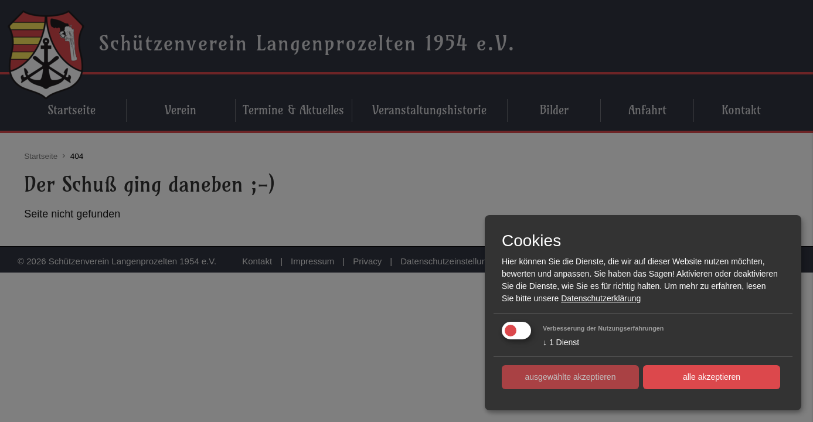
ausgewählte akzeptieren (570, 377)
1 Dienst (561, 342)
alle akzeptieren (711, 377)
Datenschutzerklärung (601, 298)
